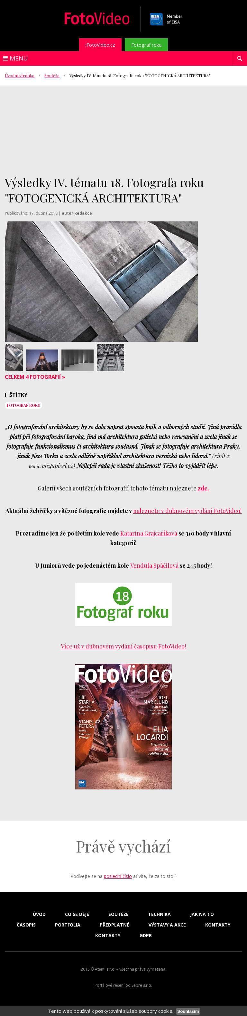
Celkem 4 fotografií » (35, 376)
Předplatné (114, 925)
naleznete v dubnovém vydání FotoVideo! (187, 511)
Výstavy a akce (167, 925)
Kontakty (217, 925)
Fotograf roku (146, 45)
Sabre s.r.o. (142, 985)
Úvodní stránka (19, 75)
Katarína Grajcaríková (148, 533)
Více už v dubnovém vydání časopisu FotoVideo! (123, 646)
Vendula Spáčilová (154, 565)
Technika (159, 914)
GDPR (146, 935)
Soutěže (51, 75)
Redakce (83, 213)
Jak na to (202, 914)
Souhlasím (188, 1011)
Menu (19, 58)
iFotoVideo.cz (100, 45)
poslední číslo (118, 876)
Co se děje (77, 914)
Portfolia (67, 925)
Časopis (26, 925)
